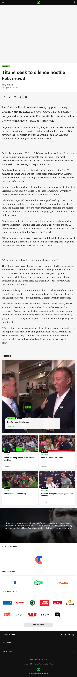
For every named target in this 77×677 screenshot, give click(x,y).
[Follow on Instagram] (73, 635)
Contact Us (37, 664)
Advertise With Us (48, 664)
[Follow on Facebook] (65, 635)
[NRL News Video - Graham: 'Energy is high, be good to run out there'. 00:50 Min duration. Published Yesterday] (57, 488)
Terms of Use (33, 659)
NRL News (5, 66)
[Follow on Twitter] (69, 635)
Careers (25, 664)
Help (31, 664)
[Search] (74, 2)
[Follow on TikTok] (61, 635)
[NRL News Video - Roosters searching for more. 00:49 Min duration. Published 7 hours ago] (38, 396)
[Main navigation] (3, 2)
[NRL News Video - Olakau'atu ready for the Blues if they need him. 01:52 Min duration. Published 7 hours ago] (20, 452)
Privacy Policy (43, 659)
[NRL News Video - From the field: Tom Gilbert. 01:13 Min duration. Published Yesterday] (57, 452)
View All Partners (38, 625)
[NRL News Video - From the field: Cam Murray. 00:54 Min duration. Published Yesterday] (20, 488)
